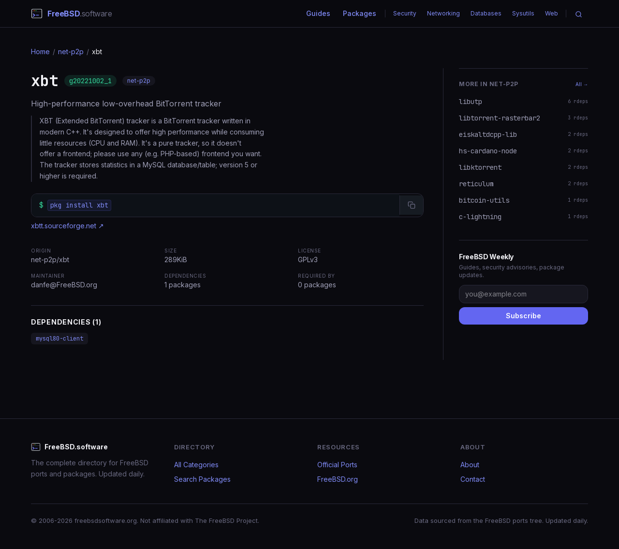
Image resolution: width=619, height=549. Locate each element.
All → (581, 84)
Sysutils (523, 13)
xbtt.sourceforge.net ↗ (67, 226)
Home (40, 51)
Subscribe (523, 316)
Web (551, 13)
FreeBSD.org (337, 479)
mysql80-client (59, 338)
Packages (359, 13)
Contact (472, 479)
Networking (443, 13)
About (469, 464)
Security (404, 13)
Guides (318, 13)
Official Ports (337, 464)
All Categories (196, 464)
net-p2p (71, 51)
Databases (486, 13)
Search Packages (202, 479)
